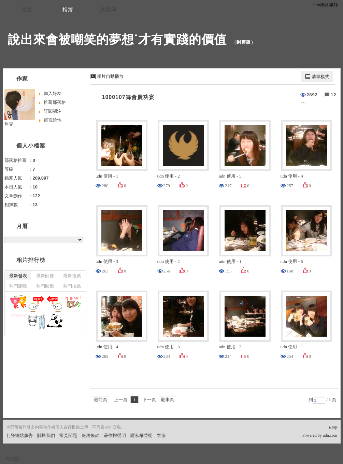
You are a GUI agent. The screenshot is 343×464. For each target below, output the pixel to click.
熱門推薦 (72, 286)
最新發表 (18, 275)
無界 (8, 124)
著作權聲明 (115, 435)
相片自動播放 (110, 76)
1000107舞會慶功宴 (128, 97)
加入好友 (52, 93)
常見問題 (68, 435)
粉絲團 (12, 458)
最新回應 (45, 275)
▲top (332, 427)
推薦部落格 (55, 102)
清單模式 (320, 76)
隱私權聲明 (141, 435)
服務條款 (90, 435)
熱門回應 (45, 286)
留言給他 (52, 120)
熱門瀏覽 (18, 286)
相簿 (67, 10)
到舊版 (244, 42)
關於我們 (46, 435)
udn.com (330, 435)
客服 (161, 435)
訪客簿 (108, 10)
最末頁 (167, 399)
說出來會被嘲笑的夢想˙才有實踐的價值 (117, 39)
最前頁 (100, 399)
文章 (26, 10)
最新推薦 (72, 275)
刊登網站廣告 (19, 435)
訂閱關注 (52, 111)
